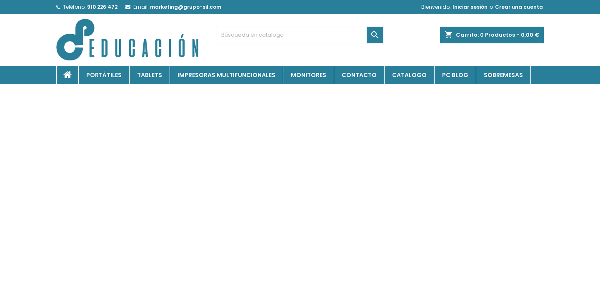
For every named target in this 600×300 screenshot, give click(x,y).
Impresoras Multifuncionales (226, 75)
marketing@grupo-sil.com (185, 6)
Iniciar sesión (470, 6)
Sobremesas (503, 75)
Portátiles (104, 75)
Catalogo (409, 75)
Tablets (149, 75)
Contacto (359, 75)
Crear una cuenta (519, 6)
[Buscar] (300, 35)
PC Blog (455, 75)
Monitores (308, 75)
